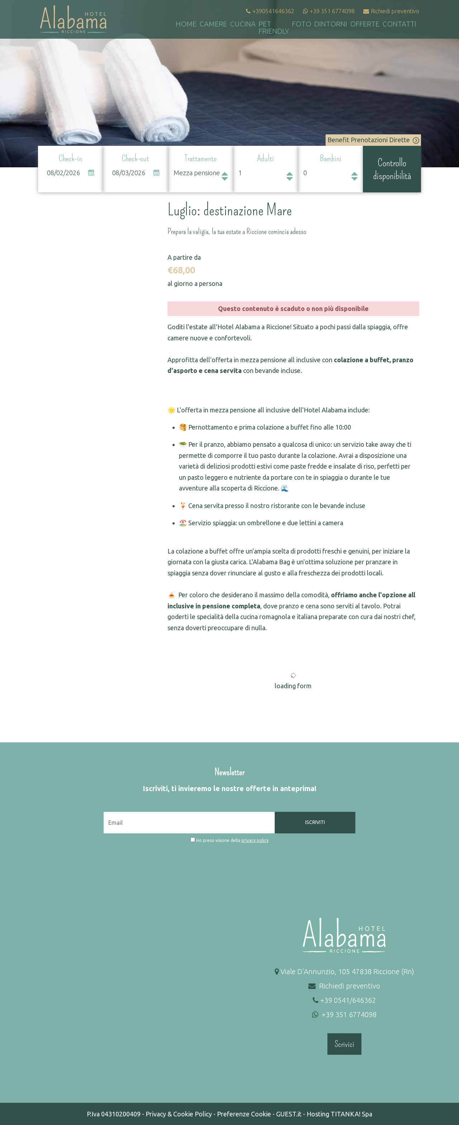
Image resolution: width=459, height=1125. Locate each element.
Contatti (399, 24)
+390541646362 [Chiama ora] (270, 11)
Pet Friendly (274, 27)
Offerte (364, 24)
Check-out (135, 158)
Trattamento (200, 158)
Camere (213, 24)
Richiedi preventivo (391, 11)
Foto (301, 24)
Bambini (330, 158)
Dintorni (330, 24)
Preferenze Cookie (244, 1113)
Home (186, 24)
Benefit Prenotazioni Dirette (373, 139)
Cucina (243, 24)
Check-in (70, 158)
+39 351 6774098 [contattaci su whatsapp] (329, 11)
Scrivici (344, 1044)
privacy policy (255, 840)
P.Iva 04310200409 (114, 1113)
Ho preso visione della (232, 840)
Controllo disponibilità (392, 169)
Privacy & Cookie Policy (179, 1113)
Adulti (265, 158)
